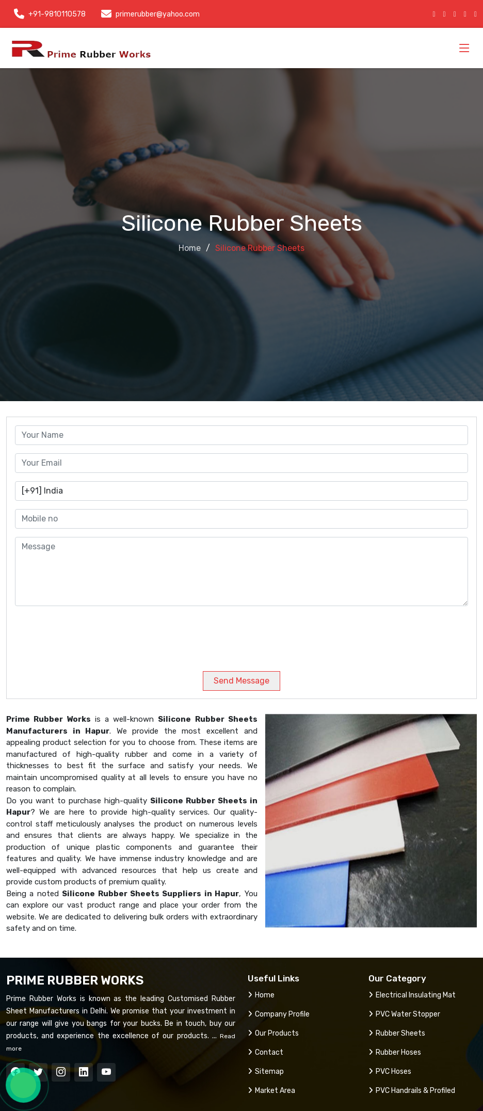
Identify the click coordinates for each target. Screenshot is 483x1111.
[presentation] (85, 634)
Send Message (241, 681)
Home (190, 248)
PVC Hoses (389, 1071)
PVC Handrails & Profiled (411, 1090)
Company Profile (279, 1014)
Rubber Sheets (396, 1033)
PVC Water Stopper (404, 1014)
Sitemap (266, 1071)
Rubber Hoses (394, 1052)
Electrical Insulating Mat (412, 995)
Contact (265, 1052)
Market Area (271, 1090)
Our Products (273, 1033)
